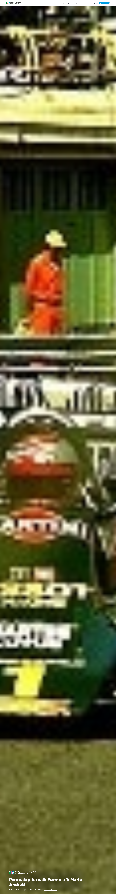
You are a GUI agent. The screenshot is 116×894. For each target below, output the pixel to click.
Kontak (90, 3)
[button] (97, 3)
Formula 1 (47, 890)
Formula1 (54, 890)
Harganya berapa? (65, 3)
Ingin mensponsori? (104, 3)
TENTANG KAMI (27, 3)
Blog (55, 3)
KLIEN (48, 3)
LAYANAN (38, 3)
